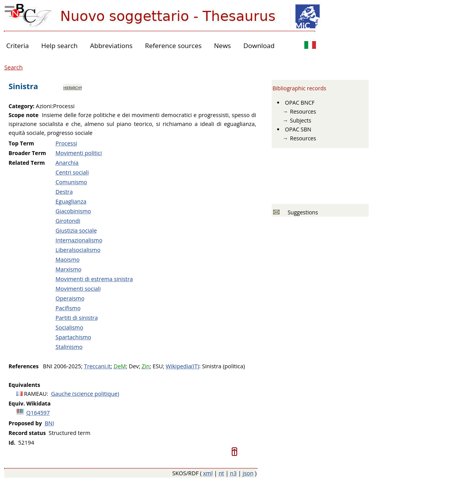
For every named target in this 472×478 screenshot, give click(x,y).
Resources (303, 111)
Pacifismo (68, 308)
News (222, 45)
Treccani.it (97, 366)
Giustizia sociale (76, 230)
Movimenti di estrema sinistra (94, 279)
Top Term (21, 143)
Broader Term (27, 153)
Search (13, 67)
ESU (158, 366)
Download (259, 45)
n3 (233, 473)
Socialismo (69, 327)
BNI (49, 423)
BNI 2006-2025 (62, 366)
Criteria (17, 45)
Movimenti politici (79, 153)
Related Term (27, 162)
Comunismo (71, 182)
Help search (59, 45)
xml (208, 473)
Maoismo (68, 259)
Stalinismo (69, 346)
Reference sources (173, 45)
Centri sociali (72, 172)
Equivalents (24, 384)
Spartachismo (73, 337)
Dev (134, 366)
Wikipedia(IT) (182, 366)
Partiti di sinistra (77, 317)
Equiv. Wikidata (29, 403)
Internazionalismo (79, 240)
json (248, 473)
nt (221, 473)
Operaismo (70, 298)
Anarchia (67, 162)
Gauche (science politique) (85, 393)
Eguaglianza (71, 201)
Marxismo (69, 269)
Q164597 (38, 412)
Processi (66, 143)
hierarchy (72, 87)
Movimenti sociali (78, 288)
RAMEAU (35, 393)
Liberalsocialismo (78, 250)
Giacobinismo (73, 211)
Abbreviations (111, 45)
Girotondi (68, 220)
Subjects (300, 120)
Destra (64, 191)
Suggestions (301, 212)
